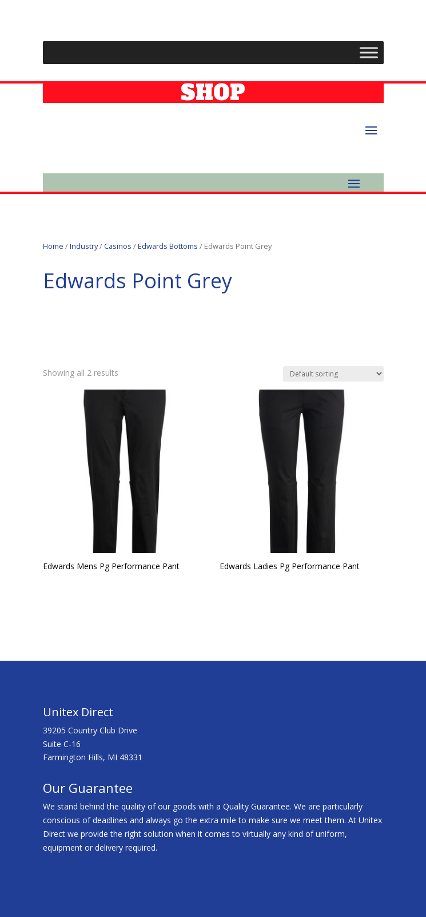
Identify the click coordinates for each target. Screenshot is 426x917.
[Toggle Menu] (369, 52)
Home (53, 246)
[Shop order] (333, 374)
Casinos (118, 246)
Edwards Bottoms (168, 246)
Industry (84, 246)
